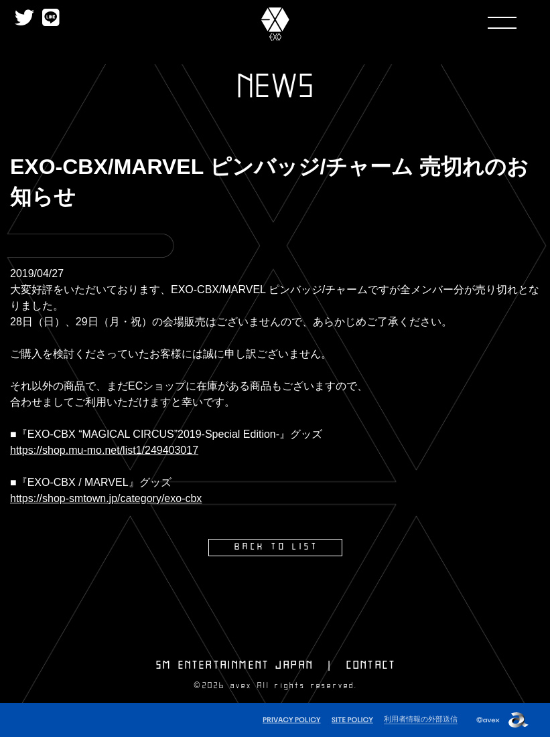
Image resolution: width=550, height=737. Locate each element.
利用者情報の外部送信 (421, 718)
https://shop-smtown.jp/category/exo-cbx (106, 498)
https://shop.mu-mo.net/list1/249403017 (104, 450)
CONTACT (371, 665)
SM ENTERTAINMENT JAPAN (235, 665)
